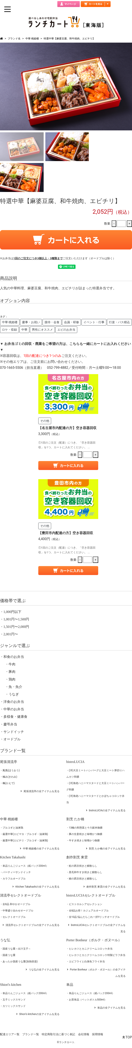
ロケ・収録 (9, 329)
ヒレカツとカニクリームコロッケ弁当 (91, 948)
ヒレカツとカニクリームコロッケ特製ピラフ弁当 (97, 955)
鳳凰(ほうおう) (11, 770)
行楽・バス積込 (119, 322)
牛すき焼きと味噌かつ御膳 (84, 840)
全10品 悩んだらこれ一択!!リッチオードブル (94, 916)
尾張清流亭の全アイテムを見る (41, 791)
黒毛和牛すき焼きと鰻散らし (85, 872)
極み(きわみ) (10, 776)
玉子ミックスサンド (14, 999)
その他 (44, 420)
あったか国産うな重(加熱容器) (20, 961)
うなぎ (14, 694)
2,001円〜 (10, 634)
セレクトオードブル (14, 916)
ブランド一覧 (30, 1034)
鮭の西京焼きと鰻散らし (83, 865)
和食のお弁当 (13, 657)
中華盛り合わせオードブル (18, 910)
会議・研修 (71, 322)
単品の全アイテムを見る (111, 1007)
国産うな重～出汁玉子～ (17, 948)
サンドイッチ (13, 732)
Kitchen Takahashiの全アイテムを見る (37, 886)
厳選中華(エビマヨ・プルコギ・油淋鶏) (25, 834)
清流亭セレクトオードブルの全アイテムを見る (32, 925)
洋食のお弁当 (13, 701)
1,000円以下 (12, 612)
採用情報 (97, 1034)
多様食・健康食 (15, 716)
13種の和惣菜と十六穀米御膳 (86, 827)
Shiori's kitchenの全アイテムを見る (39, 1014)
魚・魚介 (15, 687)
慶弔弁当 (10, 724)
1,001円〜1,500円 (16, 619)
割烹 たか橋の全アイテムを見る (107, 848)
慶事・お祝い (31, 322)
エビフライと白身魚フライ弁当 (87, 961)
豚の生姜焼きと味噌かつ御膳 (85, 834)
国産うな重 (9, 955)
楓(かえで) (9, 783)
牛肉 (12, 664)
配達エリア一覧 (9, 1034)
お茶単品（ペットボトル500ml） (88, 999)
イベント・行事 (93, 322)
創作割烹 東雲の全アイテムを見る (106, 886)
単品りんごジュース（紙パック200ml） (25, 865)
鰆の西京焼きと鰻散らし (83, 878)
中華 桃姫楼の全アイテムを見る (41, 848)
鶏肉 (12, 679)
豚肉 (12, 671)
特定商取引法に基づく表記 (58, 1034)
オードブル (12, 739)
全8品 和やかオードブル (16, 904)
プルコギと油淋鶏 (13, 827)
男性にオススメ (42, 329)
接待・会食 (51, 322)
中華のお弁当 (13, 709)
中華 (24, 329)
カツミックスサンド (14, 1006)
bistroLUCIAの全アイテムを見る (107, 810)
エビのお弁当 (66, 329)
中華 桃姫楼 (32, 38)
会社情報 (83, 1034)
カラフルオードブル (14, 878)
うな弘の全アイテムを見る (44, 969)
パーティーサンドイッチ (17, 872)
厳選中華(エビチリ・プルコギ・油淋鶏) (25, 840)
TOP (127, 1037)
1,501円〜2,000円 (16, 627)
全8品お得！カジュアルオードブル (89, 910)
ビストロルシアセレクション (85, 904)
